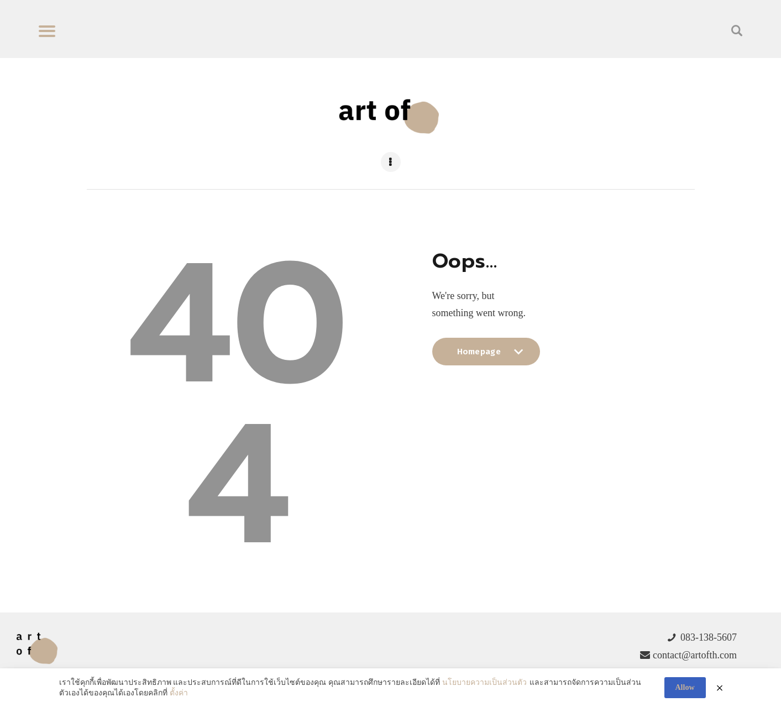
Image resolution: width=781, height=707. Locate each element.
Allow (685, 687)
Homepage (486, 356)
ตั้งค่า (179, 693)
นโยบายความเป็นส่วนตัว (484, 682)
